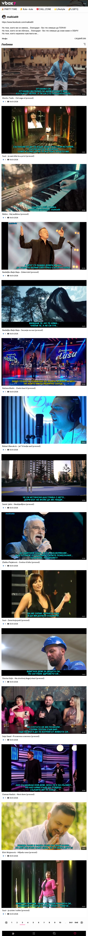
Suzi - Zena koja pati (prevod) (16, 620)
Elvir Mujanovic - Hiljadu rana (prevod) (19, 852)
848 (76, 922)
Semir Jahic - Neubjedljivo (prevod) (18, 504)
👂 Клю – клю (26, 9)
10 (60, 922)
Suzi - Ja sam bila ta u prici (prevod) (18, 156)
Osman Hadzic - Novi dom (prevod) (18, 794)
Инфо (4, 38)
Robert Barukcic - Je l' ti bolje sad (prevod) (21, 446)
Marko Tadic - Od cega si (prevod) (18, 98)
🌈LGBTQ (73, 9)
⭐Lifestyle (59, 9)
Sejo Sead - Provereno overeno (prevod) (20, 736)
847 (71, 922)
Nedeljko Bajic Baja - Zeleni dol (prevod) (20, 272)
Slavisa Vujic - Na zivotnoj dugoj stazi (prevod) (23, 678)
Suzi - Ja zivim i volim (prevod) (16, 910)
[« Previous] (6, 922)
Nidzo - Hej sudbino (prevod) (15, 214)
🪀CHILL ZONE (43, 9)
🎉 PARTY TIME (9, 9)
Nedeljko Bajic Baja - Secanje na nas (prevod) (22, 330)
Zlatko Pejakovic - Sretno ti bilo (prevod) (21, 562)
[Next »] (81, 922)
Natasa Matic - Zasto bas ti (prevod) (19, 388)
